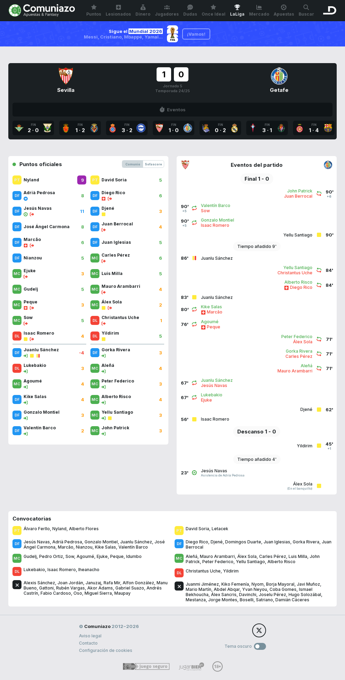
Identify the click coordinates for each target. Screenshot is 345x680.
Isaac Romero (61, 569)
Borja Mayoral (280, 584)
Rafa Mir (112, 582)
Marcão (65, 547)
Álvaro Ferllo (37, 528)
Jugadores (167, 11)
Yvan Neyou (254, 589)
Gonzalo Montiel (101, 541)
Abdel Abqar (227, 589)
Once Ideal (213, 11)
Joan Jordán (70, 582)
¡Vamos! (196, 34)
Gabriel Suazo (129, 588)
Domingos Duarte (243, 541)
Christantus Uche (203, 571)
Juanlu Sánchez (136, 541)
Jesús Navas (37, 541)
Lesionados (118, 11)
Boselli (247, 599)
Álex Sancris (224, 594)
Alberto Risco (281, 561)
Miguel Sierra (98, 593)
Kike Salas (105, 547)
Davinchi (247, 594)
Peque (117, 556)
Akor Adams (100, 588)
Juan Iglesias (277, 541)
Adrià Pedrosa (67, 541)
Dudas (190, 11)
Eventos (172, 109)
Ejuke (102, 556)
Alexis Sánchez (39, 582)
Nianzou (84, 547)
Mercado (259, 11)
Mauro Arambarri (217, 556)
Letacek (220, 528)
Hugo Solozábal (305, 594)
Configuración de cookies (105, 650)
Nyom (257, 584)
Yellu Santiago (250, 561)
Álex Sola (247, 556)
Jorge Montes (222, 599)
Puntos (93, 11)
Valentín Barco (133, 547)
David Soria (197, 528)
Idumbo (134, 556)
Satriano (264, 599)
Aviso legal (90, 635)
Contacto (88, 643)
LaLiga (237, 11)
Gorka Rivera (306, 541)
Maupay (122, 593)
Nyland (59, 528)
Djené (217, 541)
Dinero (142, 11)
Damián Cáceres (292, 599)
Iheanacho (88, 569)
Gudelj (30, 556)
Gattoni (46, 588)
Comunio (132, 164)
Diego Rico (197, 541)
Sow (69, 556)
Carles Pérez (272, 556)
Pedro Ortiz (51, 556)
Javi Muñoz (308, 584)
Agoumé (85, 556)
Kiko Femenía (235, 584)
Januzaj (93, 582)
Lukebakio (34, 569)
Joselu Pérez (272, 594)
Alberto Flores (84, 528)
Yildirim (231, 571)
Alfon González (138, 582)
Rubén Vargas (70, 588)
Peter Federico (217, 561)
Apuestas (284, 11)
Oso (77, 593)
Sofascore (153, 164)
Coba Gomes (283, 589)
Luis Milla (298, 556)
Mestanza (196, 599)
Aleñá (191, 556)
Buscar (306, 11)
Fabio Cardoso (56, 593)
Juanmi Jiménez (202, 584)
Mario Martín (198, 589)
